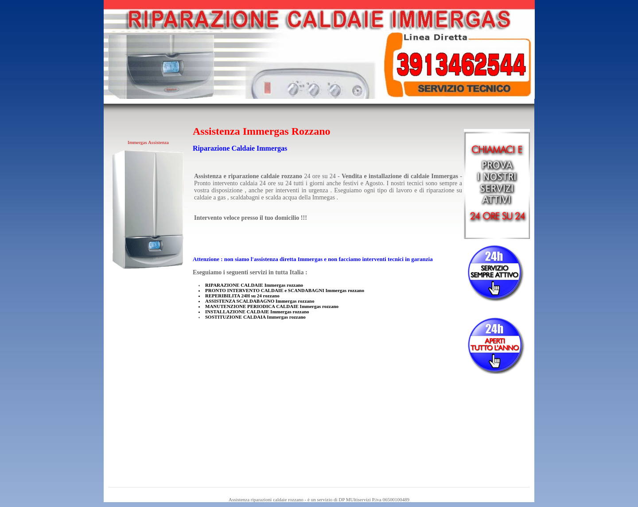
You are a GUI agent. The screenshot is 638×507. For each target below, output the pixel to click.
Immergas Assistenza (148, 142)
